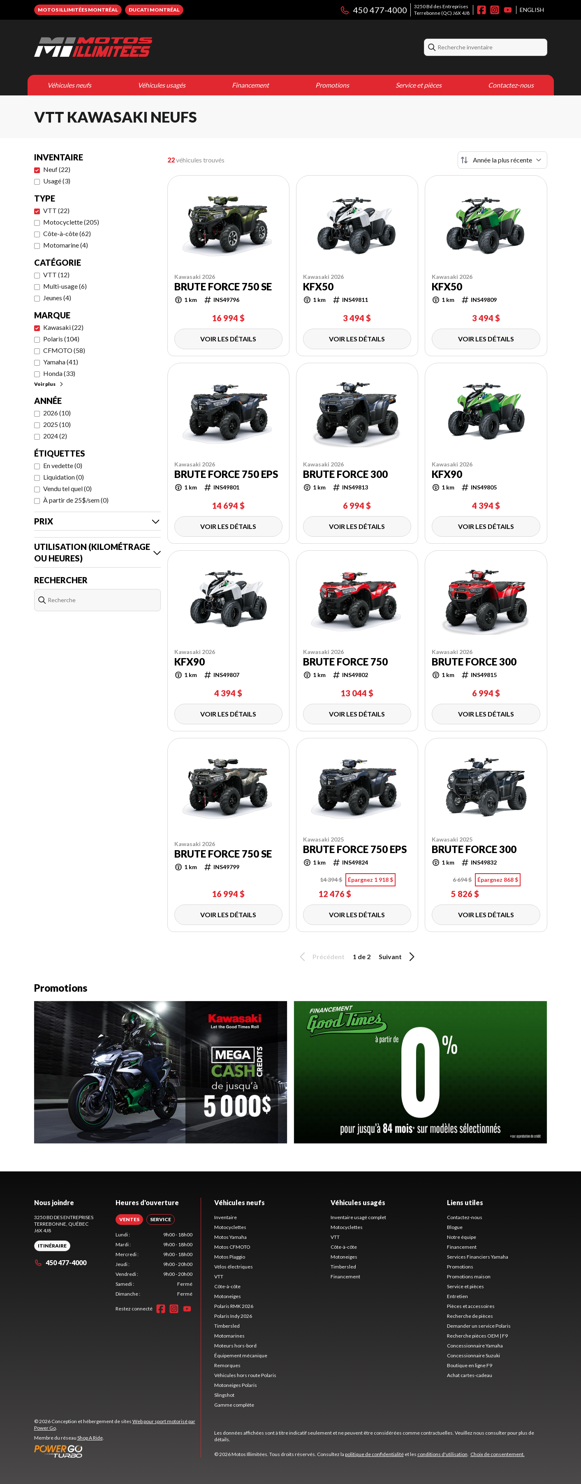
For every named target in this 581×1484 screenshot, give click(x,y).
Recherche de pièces (470, 1316)
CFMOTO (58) (64, 350)
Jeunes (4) (57, 297)
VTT (218, 1276)
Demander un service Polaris (479, 1326)
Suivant (398, 957)
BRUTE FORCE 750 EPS (226, 474)
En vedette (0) (62, 465)
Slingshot (224, 1395)
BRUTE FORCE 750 (345, 662)
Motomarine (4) (65, 245)
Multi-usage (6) (65, 286)
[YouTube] (508, 10)
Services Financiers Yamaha (477, 1257)
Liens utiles (465, 1202)
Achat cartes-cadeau (469, 1375)
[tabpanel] (154, 1264)
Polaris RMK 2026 (233, 1306)
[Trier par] (502, 160)
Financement (250, 85)
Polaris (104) (61, 339)
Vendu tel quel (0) (67, 488)
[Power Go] (117, 1451)
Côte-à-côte (227, 1286)
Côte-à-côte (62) (67, 233)
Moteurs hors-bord (235, 1346)
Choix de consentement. (497, 1454)
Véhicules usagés (161, 85)
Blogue (455, 1227)
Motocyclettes (230, 1227)
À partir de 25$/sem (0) (76, 500)
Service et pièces (419, 85)
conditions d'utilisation (442, 1454)
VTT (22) (56, 210)
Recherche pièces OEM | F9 (477, 1336)
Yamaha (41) (60, 362)
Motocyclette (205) (71, 222)
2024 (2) (55, 436)
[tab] (129, 1219)
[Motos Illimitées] (93, 47)
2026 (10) (57, 413)
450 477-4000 (373, 10)
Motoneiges (227, 1296)
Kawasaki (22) (63, 327)
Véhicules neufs (69, 85)
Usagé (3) (56, 181)
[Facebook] (481, 10)
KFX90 (447, 474)
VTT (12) (56, 274)
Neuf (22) (56, 169)
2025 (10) (57, 424)
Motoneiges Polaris (235, 1385)
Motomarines (229, 1336)
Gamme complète (234, 1405)
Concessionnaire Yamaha (475, 1346)
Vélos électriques (233, 1267)
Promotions (332, 85)
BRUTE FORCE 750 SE (223, 286)
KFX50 (318, 286)
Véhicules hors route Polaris (245, 1375)
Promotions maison (469, 1276)
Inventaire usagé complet (358, 1217)
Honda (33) (59, 373)
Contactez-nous (511, 85)
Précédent (321, 957)
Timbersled (227, 1326)
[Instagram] (495, 10)
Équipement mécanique (240, 1355)
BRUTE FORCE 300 (345, 474)
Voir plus (49, 384)
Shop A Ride (90, 1438)
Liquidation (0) (63, 477)
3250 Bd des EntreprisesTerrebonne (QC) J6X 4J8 (442, 9)
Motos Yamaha (230, 1237)
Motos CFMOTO (232, 1247)
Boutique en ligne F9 (469, 1365)
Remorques (227, 1365)
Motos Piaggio (229, 1257)
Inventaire (225, 1217)
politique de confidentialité (374, 1454)
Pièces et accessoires (471, 1306)
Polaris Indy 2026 (233, 1316)
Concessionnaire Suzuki (473, 1355)
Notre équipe (461, 1237)
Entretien (457, 1296)
